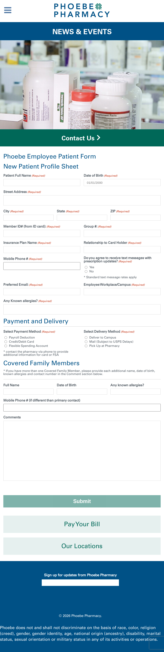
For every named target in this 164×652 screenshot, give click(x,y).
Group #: (97, 226)
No (91, 271)
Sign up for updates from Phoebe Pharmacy (80, 575)
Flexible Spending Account (28, 345)
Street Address (22, 192)
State (68, 211)
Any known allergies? (127, 385)
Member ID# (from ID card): (31, 226)
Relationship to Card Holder (112, 242)
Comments (12, 417)
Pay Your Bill (82, 524)
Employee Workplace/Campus (114, 284)
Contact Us (78, 138)
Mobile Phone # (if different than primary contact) (41, 400)
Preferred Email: (22, 284)
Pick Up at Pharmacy (104, 345)
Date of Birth (100, 175)
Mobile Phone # (22, 259)
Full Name (11, 385)
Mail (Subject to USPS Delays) (111, 341)
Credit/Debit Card (21, 341)
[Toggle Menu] (7, 10)
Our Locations (81, 546)
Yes (91, 267)
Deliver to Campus (102, 337)
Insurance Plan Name (27, 242)
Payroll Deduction (22, 337)
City (13, 211)
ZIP (119, 211)
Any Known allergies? (27, 301)
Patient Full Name (24, 175)
